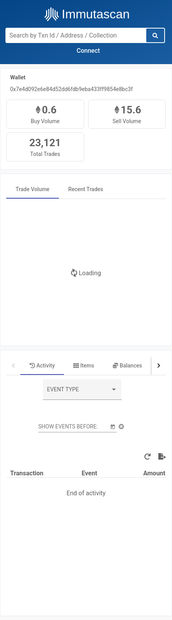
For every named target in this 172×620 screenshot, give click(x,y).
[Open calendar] (112, 426)
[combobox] (82, 392)
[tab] (32, 189)
